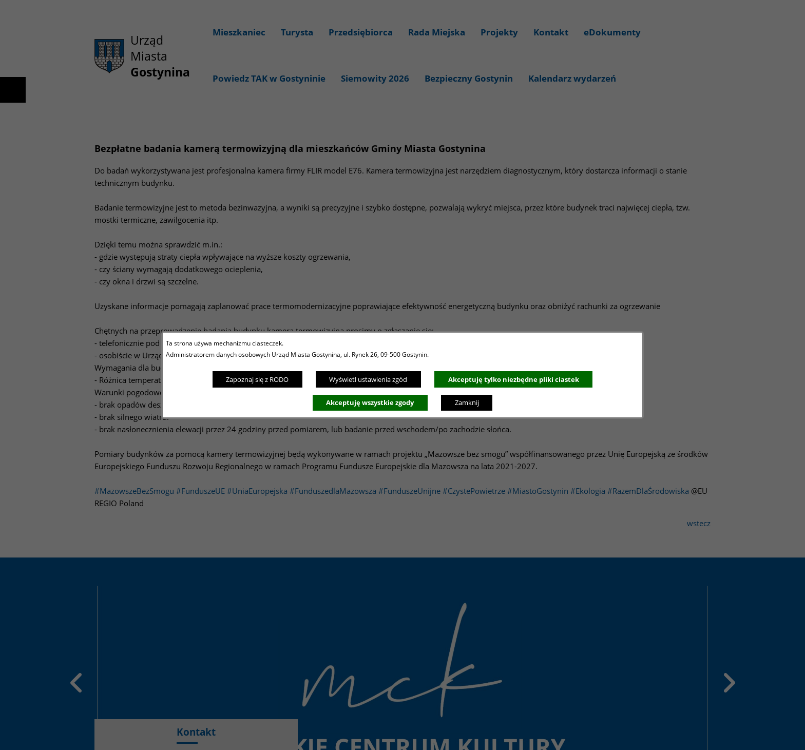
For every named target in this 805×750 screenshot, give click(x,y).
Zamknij (467, 402)
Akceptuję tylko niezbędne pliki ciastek (513, 379)
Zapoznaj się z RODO (257, 379)
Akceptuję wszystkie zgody (370, 402)
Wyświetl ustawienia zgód (368, 379)
